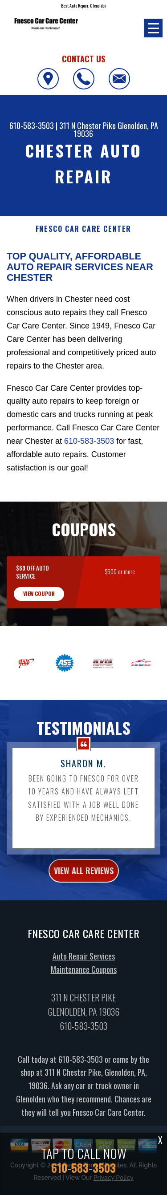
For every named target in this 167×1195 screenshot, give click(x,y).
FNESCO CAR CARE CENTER (83, 229)
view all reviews (84, 912)
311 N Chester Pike (87, 125)
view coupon (39, 635)
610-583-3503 (31, 125)
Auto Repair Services (84, 997)
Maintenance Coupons (84, 1011)
